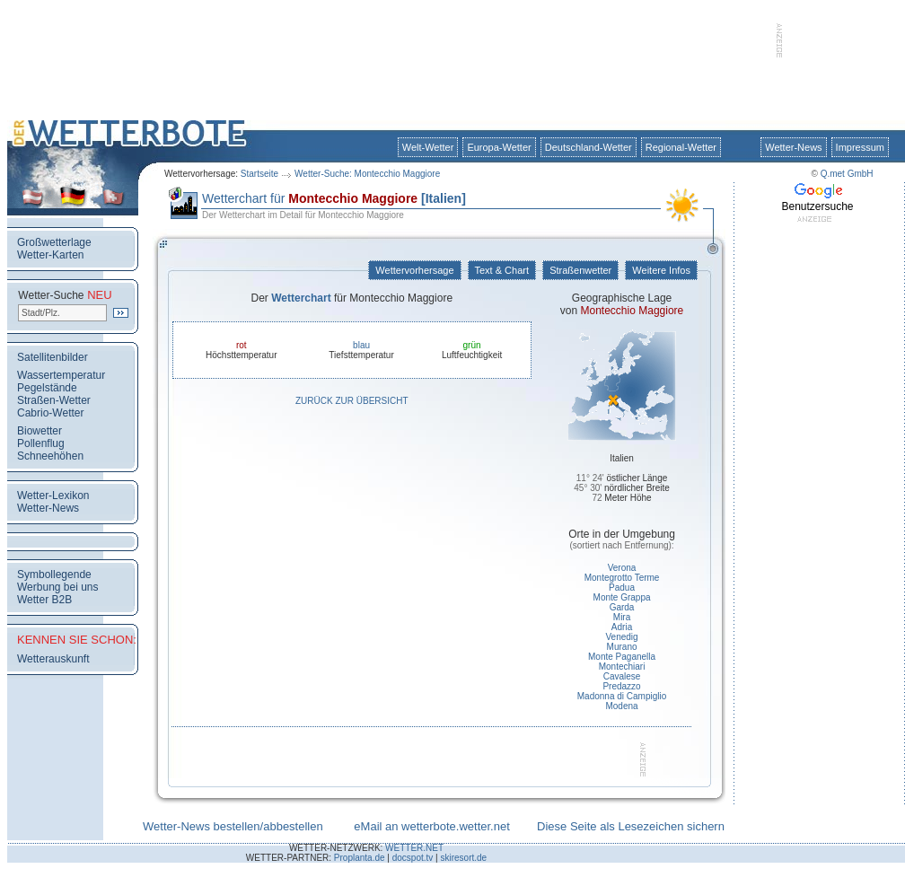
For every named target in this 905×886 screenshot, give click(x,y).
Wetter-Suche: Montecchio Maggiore (367, 174)
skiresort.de (463, 858)
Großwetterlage (54, 242)
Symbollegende (54, 574)
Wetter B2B (44, 599)
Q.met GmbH (847, 174)
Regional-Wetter (681, 147)
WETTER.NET (414, 848)
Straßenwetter (580, 270)
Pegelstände (47, 388)
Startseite (259, 174)
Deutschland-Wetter (588, 147)
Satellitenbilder (52, 357)
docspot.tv (413, 858)
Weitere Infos (661, 270)
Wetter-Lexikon (53, 495)
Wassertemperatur (61, 375)
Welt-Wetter (428, 147)
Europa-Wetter (499, 147)
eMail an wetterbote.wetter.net (431, 826)
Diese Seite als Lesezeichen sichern (631, 826)
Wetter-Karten (50, 255)
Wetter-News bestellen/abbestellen (233, 826)
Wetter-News (793, 147)
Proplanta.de (359, 858)
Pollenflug (41, 443)
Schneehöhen (50, 456)
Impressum (860, 147)
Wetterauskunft (53, 659)
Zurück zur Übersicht (352, 401)
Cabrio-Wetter (50, 413)
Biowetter (39, 431)
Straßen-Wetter (54, 400)
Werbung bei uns (58, 587)
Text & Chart (502, 270)
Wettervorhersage (414, 270)
